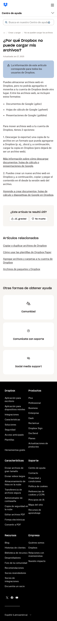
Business (33, 408)
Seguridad (10, 429)
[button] (6, 22)
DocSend (33, 433)
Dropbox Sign (35, 428)
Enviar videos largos (15, 476)
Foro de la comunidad (16, 563)
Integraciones (12, 414)
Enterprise (33, 413)
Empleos (32, 547)
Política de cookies (38, 486)
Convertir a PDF (13, 524)
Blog (7, 542)
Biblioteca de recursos (16, 552)
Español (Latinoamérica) (18, 615)
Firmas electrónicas (15, 519)
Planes (31, 438)
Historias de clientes (15, 547)
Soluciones (10, 424)
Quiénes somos (36, 542)
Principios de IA (36, 499)
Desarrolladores (13, 557)
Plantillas (9, 439)
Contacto (33, 473)
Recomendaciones (14, 568)
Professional (34, 403)
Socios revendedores (15, 573)
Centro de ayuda (12, 13)
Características (12, 419)
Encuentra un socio (15, 586)
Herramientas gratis (15, 450)
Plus (30, 398)
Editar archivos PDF (15, 514)
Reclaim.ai (33, 423)
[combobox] (28, 22)
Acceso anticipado (14, 434)
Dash (31, 418)
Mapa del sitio (35, 504)
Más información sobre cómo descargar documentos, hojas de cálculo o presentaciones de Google (25, 162)
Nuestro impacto (36, 561)
